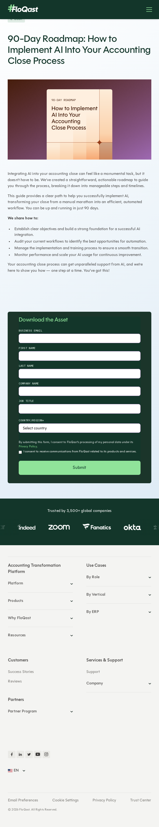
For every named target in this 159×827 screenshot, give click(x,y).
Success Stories (21, 672)
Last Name (26, 365)
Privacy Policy (28, 446)
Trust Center (140, 800)
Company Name (29, 383)
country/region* (31, 420)
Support (93, 672)
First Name (27, 348)
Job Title (26, 401)
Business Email (30, 330)
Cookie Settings (65, 800)
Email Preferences (23, 800)
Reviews (15, 681)
